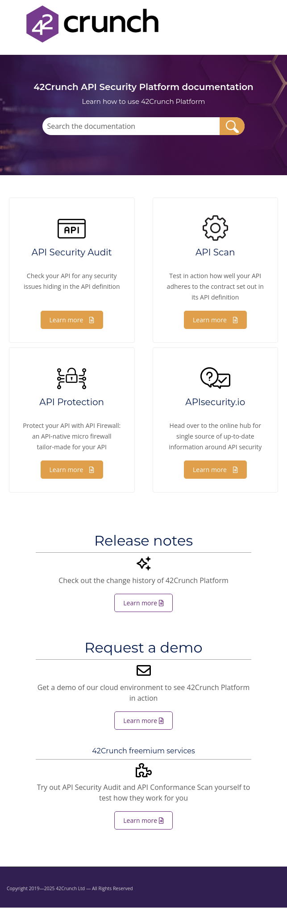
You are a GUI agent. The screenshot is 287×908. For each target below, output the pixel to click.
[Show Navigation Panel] (12, 24)
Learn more (72, 320)
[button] (232, 126)
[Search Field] (143, 126)
